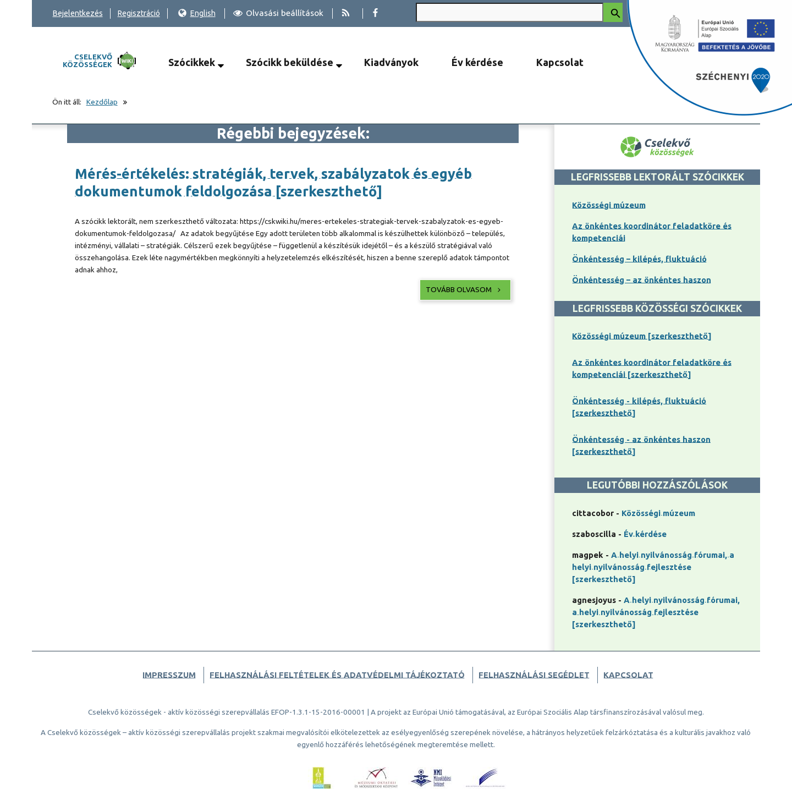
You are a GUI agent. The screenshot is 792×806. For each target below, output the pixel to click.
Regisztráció (139, 13)
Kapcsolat (560, 62)
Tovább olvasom (464, 290)
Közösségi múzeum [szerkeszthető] (642, 336)
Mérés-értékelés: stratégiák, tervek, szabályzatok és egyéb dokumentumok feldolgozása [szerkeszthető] (273, 182)
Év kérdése (477, 62)
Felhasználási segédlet (534, 674)
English (197, 13)
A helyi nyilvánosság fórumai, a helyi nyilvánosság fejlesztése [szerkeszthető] (653, 567)
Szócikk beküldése (289, 62)
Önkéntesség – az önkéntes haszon (641, 279)
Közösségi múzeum (609, 205)
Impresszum (169, 674)
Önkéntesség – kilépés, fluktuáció (639, 259)
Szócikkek (191, 62)
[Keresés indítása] (613, 12)
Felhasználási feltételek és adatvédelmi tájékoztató (337, 674)
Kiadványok (391, 62)
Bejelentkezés (78, 13)
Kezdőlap (102, 102)
